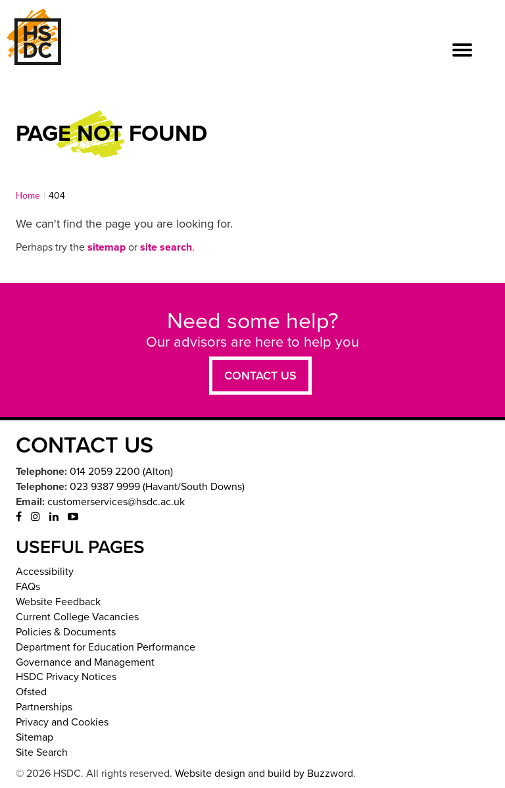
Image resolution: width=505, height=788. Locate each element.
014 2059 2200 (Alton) (121, 471)
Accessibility (45, 571)
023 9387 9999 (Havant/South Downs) (157, 486)
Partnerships (44, 707)
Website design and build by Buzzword (264, 773)
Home (28, 195)
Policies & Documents (66, 632)
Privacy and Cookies (62, 722)
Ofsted (31, 692)
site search (166, 247)
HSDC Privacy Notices (66, 676)
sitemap (106, 247)
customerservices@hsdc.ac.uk (116, 501)
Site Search (42, 752)
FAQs (28, 586)
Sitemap (34, 737)
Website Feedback (58, 601)
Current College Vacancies (77, 617)
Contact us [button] (260, 375)
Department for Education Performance (105, 647)
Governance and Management (85, 662)
